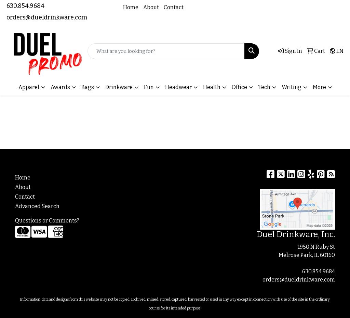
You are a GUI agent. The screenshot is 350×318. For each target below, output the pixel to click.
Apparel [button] (28, 87)
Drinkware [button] (119, 87)
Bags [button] (87, 87)
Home (130, 7)
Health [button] (211, 87)
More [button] (319, 87)
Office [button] (239, 87)
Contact (174, 7)
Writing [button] (291, 87)
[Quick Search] (166, 51)
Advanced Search (37, 206)
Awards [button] (60, 87)
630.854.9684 (25, 6)
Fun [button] (149, 87)
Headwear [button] (178, 87)
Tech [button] (264, 87)
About (151, 7)
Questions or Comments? (47, 220)
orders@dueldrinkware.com (46, 17)
